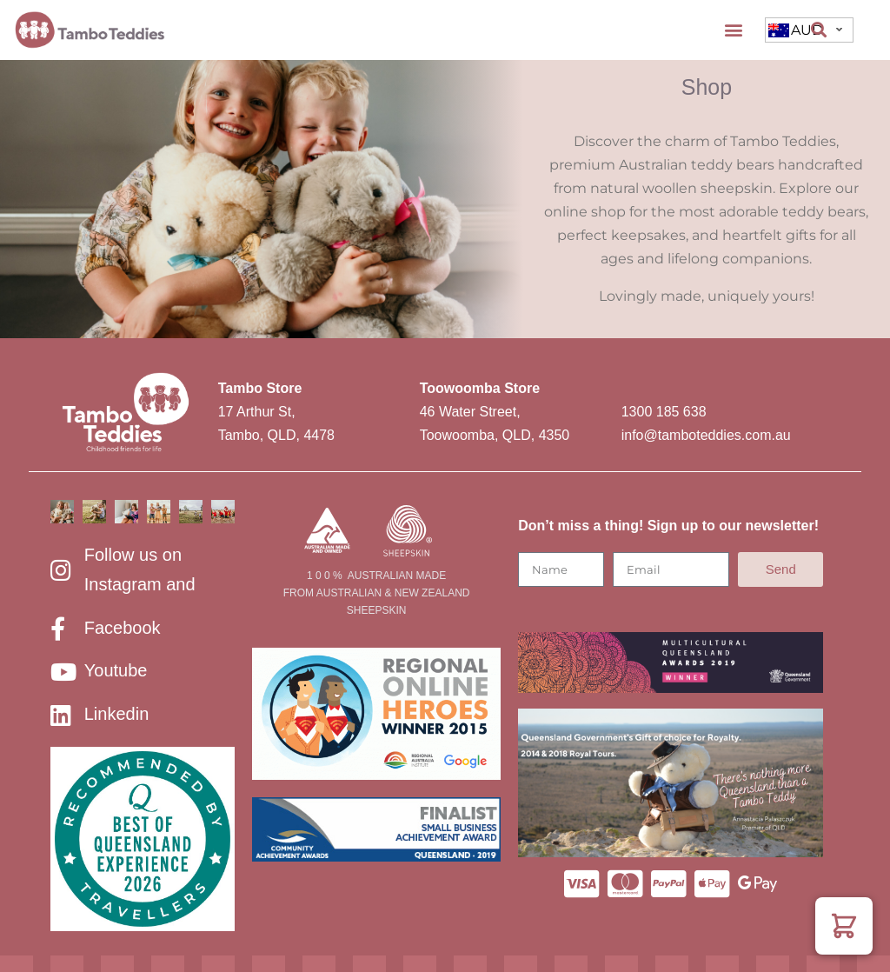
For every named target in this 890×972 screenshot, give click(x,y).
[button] (733, 30)
